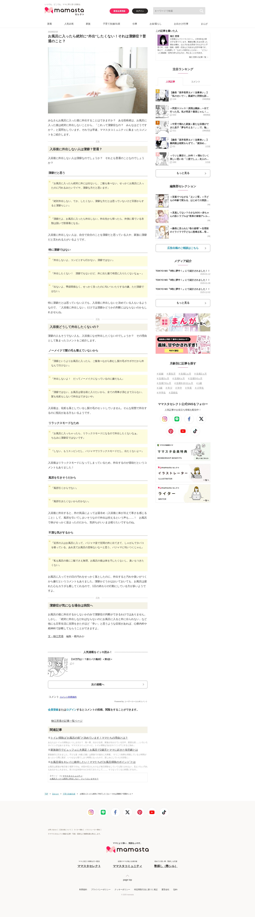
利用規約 (83, 889)
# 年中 (178, 388)
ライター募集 (78, 830)
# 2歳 (159, 388)
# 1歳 (199, 383)
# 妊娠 (160, 373)
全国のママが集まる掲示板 (127, 864)
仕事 (135, 23)
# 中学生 (161, 392)
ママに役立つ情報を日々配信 (89, 864)
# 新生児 (171, 373)
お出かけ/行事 (181, 23)
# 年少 (169, 388)
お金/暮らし (156, 23)
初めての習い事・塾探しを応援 (166, 864)
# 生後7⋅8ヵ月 (164, 383)
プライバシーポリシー (101, 889)
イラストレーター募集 (92, 830)
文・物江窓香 (56, 636)
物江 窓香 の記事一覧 (198, 57)
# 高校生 (173, 392)
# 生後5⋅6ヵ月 (195, 378)
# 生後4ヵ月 (179, 378)
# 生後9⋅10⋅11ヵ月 (183, 383)
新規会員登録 (119, 11)
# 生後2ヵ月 (200, 373)
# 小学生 (199, 388)
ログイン (140, 11)
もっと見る (182, 173)
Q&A (175, 889)
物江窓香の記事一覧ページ (66, 720)
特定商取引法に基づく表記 (146, 889)
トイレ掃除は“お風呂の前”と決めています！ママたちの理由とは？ (89, 737)
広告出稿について (65, 830)
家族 (88, 23)
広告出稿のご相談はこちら (183, 248)
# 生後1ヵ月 (185, 373)
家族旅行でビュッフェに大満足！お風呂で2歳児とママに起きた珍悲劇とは (94, 749)
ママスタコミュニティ (72, 776)
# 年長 (188, 388)
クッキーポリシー (122, 889)
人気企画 (69, 23)
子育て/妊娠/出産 (111, 23)
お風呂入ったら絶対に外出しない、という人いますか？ (74, 779)
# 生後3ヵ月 (163, 378)
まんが (204, 23)
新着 (49, 23)
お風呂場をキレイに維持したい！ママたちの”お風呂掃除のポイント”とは (93, 762)
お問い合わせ (52, 830)
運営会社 (165, 889)
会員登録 (53, 709)
